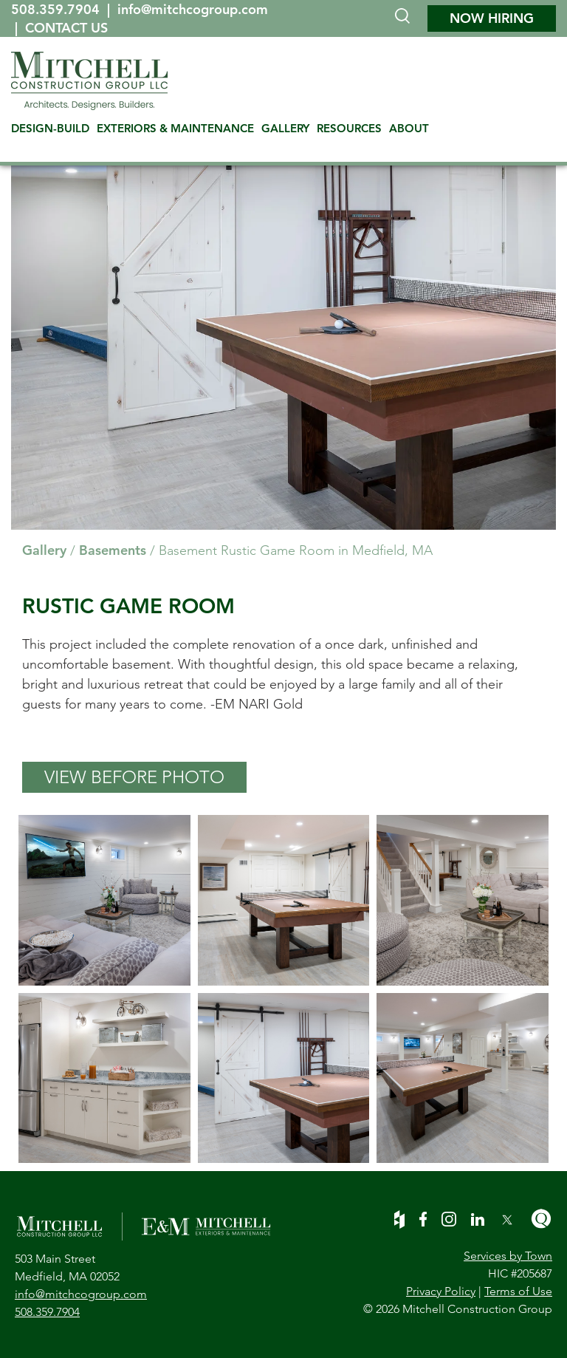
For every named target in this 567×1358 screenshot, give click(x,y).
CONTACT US (66, 27)
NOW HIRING (492, 18)
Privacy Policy (440, 1291)
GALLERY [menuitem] (285, 128)
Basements (112, 550)
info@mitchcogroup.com (192, 9)
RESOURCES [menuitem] (349, 128)
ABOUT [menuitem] (409, 128)
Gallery (44, 550)
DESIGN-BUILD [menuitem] (50, 128)
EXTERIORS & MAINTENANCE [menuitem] (175, 128)
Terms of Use (518, 1291)
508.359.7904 (57, 9)
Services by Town (508, 1256)
